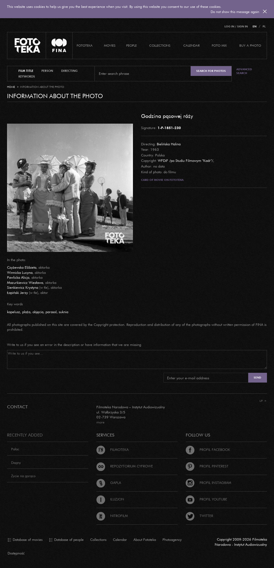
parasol (51, 312)
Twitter (199, 516)
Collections (98, 539)
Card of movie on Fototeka (162, 180)
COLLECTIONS (159, 45)
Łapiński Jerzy (17, 292)
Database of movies (25, 539)
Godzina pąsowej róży (167, 115)
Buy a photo (250, 45)
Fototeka (85, 45)
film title (25, 71)
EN (254, 26)
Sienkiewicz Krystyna (22, 287)
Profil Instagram (208, 482)
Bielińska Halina (169, 144)
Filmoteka (112, 449)
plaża (26, 312)
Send (257, 377)
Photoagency (172, 539)
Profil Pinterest (207, 466)
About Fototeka (144, 539)
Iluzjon (110, 499)
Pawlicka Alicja (18, 277)
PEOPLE (131, 45)
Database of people (66, 539)
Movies (109, 45)
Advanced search (244, 71)
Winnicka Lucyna (19, 272)
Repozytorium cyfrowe (124, 466)
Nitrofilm (112, 516)
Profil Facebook (208, 449)
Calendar (120, 539)
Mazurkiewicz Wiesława (25, 282)
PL (264, 26)
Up (262, 401)
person (47, 71)
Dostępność (16, 553)
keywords (26, 76)
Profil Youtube (206, 499)
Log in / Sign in (236, 26)
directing (69, 71)
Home (11, 87)
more (100, 422)
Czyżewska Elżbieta (21, 267)
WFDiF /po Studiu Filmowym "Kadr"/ (185, 160)
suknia (63, 312)
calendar (191, 45)
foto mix (219, 45)
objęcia (37, 312)
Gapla (108, 482)
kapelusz (13, 312)
